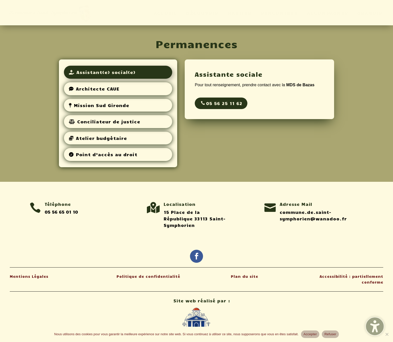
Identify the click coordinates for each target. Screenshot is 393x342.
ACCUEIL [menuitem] (165, 13)
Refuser (330, 334)
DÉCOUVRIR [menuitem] (202, 13)
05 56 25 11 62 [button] (224, 103)
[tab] (118, 72)
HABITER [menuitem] (239, 13)
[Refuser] (386, 334)
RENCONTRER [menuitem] (279, 13)
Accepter (310, 334)
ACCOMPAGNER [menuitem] (327, 13)
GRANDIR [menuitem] (369, 13)
